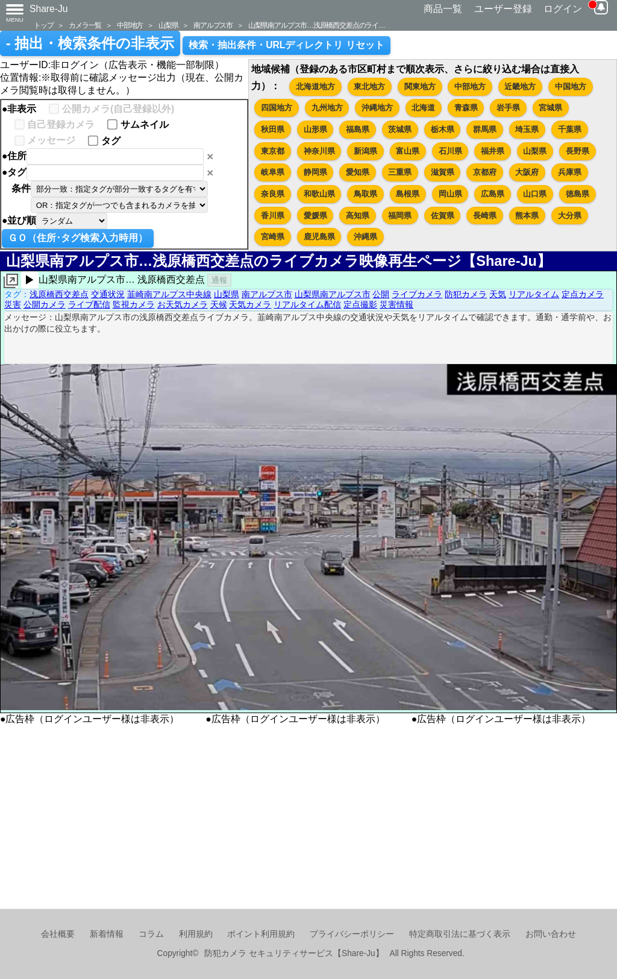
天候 (218, 304)
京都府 (484, 172)
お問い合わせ (550, 934)
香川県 (272, 215)
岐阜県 (272, 172)
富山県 (407, 151)
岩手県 (508, 107)
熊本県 (527, 215)
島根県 (407, 193)
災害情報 (396, 304)
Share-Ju (49, 9)
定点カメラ (583, 294)
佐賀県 (442, 215)
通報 (219, 280)
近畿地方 (520, 86)
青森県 (466, 107)
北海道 (423, 107)
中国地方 (570, 86)
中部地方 (130, 25)
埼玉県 (527, 129)
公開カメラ (44, 304)
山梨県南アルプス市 (333, 294)
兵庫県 (569, 172)
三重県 (400, 172)
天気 (497, 294)
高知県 (357, 215)
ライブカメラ (417, 294)
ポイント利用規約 (261, 934)
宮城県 (550, 107)
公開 (380, 294)
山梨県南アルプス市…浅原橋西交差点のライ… (316, 25)
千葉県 (569, 129)
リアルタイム (534, 294)
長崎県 (484, 215)
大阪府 (527, 172)
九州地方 (327, 107)
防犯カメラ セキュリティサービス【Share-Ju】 (293, 953)
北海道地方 (315, 86)
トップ (43, 25)
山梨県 (168, 25)
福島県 (357, 129)
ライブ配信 (89, 304)
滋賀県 (442, 172)
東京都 (272, 151)
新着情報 (107, 934)
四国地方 (276, 107)
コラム (151, 934)
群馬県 (484, 129)
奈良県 (272, 193)
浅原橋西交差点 (59, 294)
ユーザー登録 (503, 9)
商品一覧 (443, 9)
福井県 (492, 151)
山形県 (315, 129)
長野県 (577, 151)
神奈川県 (319, 151)
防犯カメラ (466, 294)
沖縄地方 (377, 107)
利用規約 (196, 934)
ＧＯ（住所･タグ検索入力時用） (78, 238)
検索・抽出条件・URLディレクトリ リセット (286, 45)
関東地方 (420, 86)
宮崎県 (272, 236)
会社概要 (58, 934)
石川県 (450, 151)
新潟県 (365, 151)
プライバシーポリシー (352, 934)
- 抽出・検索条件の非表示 (90, 43)
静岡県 (315, 172)
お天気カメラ (182, 304)
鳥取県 (365, 193)
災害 (12, 304)
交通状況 (108, 294)
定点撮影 (360, 304)
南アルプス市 (213, 25)
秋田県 (272, 129)
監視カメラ (134, 304)
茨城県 (400, 129)
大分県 (569, 215)
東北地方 (369, 86)
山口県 (535, 193)
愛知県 (357, 172)
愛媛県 (315, 215)
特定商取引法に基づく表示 (459, 934)
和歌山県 (319, 193)
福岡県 (400, 215)
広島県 (492, 193)
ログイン (562, 9)
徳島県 (577, 193)
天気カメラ (250, 304)
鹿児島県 (319, 236)
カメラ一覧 (85, 25)
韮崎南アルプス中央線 (169, 294)
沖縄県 (365, 236)
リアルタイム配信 (307, 304)
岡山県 (450, 193)
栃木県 (442, 129)
